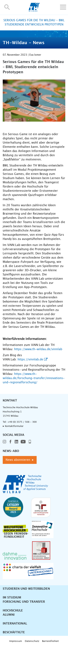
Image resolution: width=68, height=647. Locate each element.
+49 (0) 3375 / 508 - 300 (22, 422)
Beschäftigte (14, 632)
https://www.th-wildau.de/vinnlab (38, 349)
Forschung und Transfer (24, 601)
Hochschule (13, 610)
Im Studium (12, 597)
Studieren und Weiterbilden (26, 588)
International (15, 623)
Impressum (15, 641)
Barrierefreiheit (50, 641)
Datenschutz (32, 641)
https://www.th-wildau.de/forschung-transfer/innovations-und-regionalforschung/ (34, 378)
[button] (7, 7)
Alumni (9, 614)
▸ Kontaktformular (13, 426)
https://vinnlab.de (30, 359)
